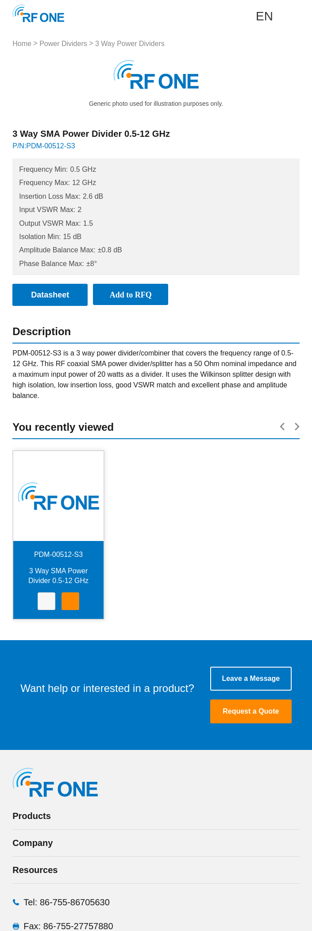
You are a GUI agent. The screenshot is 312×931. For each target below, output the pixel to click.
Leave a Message (251, 678)
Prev (91, 74)
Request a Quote (251, 711)
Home (21, 43)
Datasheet (46, 602)
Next (221, 74)
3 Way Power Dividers (130, 43)
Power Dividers (63, 43)
